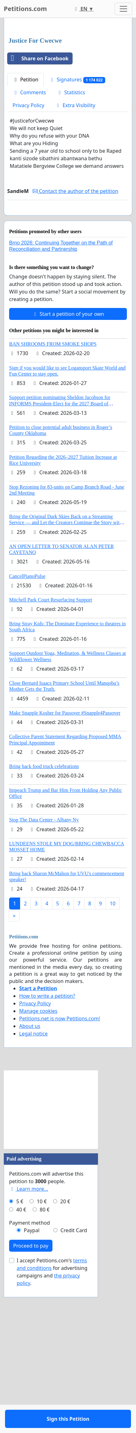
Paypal (32, 1384)
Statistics (71, 228)
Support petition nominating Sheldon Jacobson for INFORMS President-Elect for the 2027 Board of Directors (59, 557)
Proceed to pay (30, 1400)
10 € (42, 1355)
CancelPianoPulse (27, 730)
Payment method (29, 1377)
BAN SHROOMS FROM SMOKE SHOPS (52, 498)
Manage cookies (38, 1165)
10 (112, 1057)
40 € (21, 1363)
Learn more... (28, 1343)
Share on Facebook (38, 194)
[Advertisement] (68, 96)
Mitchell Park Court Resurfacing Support (50, 754)
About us (29, 1180)
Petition (25, 215)
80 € (45, 1363)
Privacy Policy (28, 241)
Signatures (77, 215)
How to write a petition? (47, 1150)
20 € (65, 1355)
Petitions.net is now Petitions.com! (59, 1172)
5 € (19, 1355)
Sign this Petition (68, 355)
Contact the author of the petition (75, 327)
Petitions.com (25, 8)
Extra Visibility (75, 241)
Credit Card (73, 1384)
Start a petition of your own (68, 468)
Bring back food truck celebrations (44, 920)
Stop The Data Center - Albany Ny (44, 974)
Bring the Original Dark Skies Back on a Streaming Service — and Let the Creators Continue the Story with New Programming (65, 676)
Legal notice (33, 1187)
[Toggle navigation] (123, 9)
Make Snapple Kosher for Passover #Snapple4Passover (64, 867)
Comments (29, 228)
